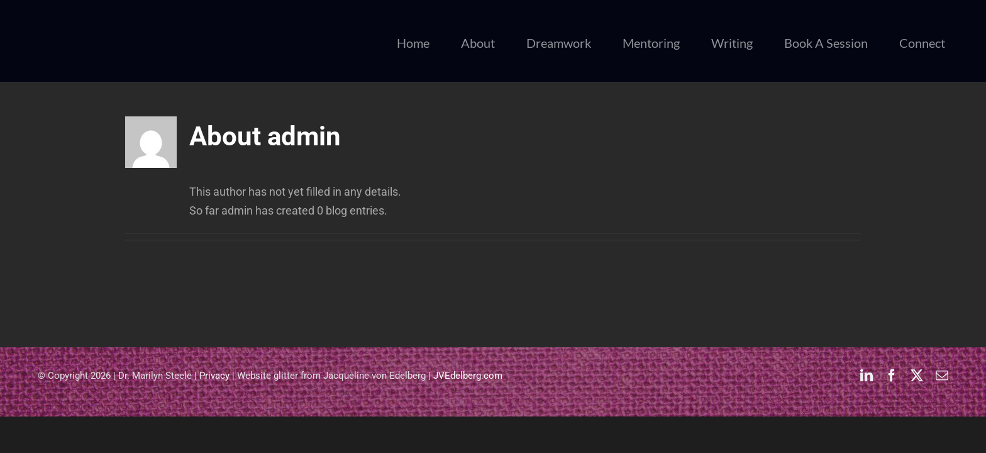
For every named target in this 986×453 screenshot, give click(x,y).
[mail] (942, 375)
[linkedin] (866, 375)
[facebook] (891, 375)
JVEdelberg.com (467, 375)
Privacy (214, 375)
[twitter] (917, 375)
